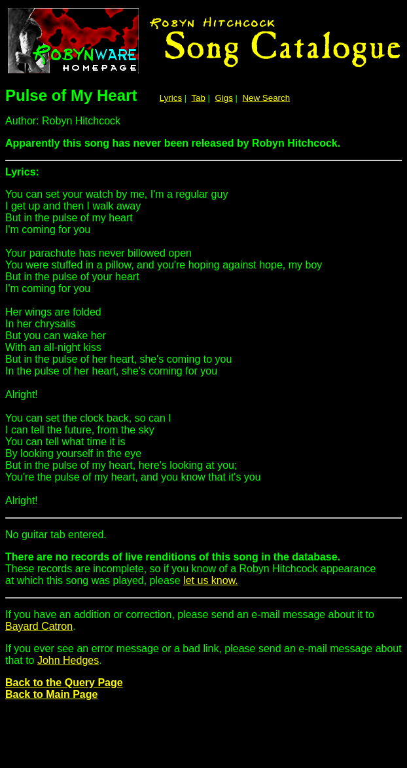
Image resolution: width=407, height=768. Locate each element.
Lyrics (171, 98)
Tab (198, 98)
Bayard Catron (39, 626)
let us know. (210, 580)
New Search (266, 98)
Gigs (224, 98)
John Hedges (68, 660)
